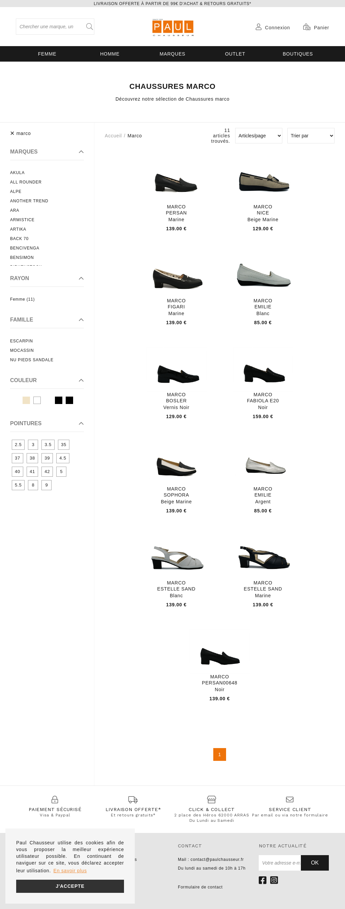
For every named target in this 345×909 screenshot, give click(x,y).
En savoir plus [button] (70, 870)
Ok (315, 863)
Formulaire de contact (200, 887)
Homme (110, 54)
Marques (172, 54)
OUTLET (235, 54)
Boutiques (298, 54)
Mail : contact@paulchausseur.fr (211, 859)
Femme (47, 54)
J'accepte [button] (70, 886)
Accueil (113, 135)
